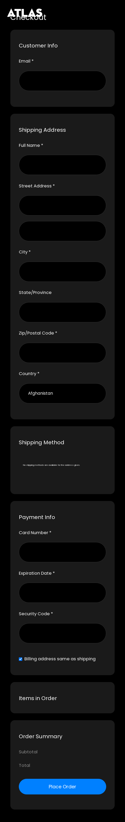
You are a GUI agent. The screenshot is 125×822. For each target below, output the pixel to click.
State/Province (35, 292)
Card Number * (35, 533)
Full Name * (31, 145)
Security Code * (36, 614)
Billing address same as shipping (60, 659)
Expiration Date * (37, 573)
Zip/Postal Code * (38, 333)
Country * (29, 374)
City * (25, 252)
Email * (26, 61)
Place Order (62, 786)
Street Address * (37, 186)
